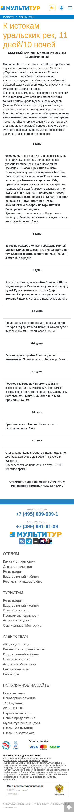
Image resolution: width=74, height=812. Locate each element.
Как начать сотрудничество (24, 649)
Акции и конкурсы (16, 620)
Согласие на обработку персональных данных (27, 758)
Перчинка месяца (16, 713)
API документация (17, 644)
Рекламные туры (16, 669)
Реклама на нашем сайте (22, 581)
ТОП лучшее (13, 703)
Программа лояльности (21, 615)
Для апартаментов (17, 566)
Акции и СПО (13, 708)
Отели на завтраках (18, 733)
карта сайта (10, 779)
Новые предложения (19, 718)
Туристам (13, 593)
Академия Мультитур (19, 664)
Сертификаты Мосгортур (22, 625)
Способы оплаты (16, 610)
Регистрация (12, 571)
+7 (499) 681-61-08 (37, 526)
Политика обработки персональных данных (26, 760)
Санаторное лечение (19, 698)
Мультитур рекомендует (21, 723)
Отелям (11, 554)
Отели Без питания (18, 728)
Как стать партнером (19, 561)
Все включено (14, 693)
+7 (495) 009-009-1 (37, 514)
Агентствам (15, 636)
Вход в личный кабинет (21, 576)
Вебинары (11, 674)
